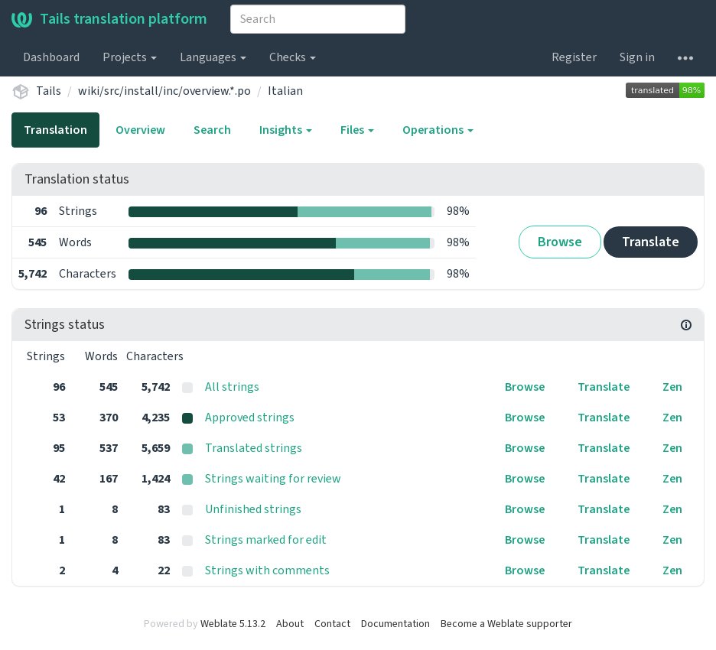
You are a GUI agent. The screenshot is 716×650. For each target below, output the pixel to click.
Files (357, 130)
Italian (285, 91)
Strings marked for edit (266, 539)
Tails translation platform (109, 19)
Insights (285, 130)
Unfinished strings (253, 509)
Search (212, 130)
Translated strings (253, 448)
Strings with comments (267, 570)
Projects (130, 57)
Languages (213, 57)
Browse (560, 242)
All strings (232, 387)
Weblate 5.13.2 (232, 624)
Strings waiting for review (273, 478)
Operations (438, 130)
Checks (292, 57)
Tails (48, 91)
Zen (672, 387)
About (290, 624)
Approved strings (250, 417)
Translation (55, 130)
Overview (140, 130)
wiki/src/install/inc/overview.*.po (164, 91)
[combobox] (317, 19)
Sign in (637, 57)
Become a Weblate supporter (506, 624)
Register (574, 57)
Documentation (395, 624)
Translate (650, 242)
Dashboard (51, 57)
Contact (332, 624)
